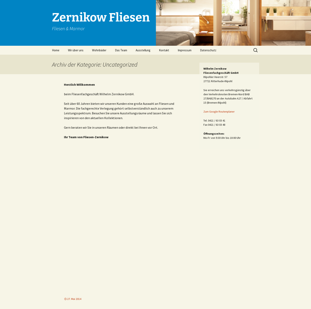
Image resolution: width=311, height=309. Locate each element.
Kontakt (164, 50)
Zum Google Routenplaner (219, 111)
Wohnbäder (99, 50)
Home (55, 50)
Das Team (121, 50)
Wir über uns (75, 50)
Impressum (184, 50)
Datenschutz (208, 50)
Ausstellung (143, 50)
